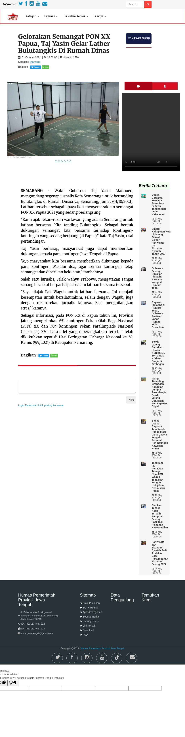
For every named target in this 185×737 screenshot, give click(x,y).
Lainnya (99, 16)
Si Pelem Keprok (75, 16)
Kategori (32, 16)
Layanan (51, 16)
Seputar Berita (91, 616)
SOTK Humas (90, 607)
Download (88, 630)
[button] (15, 135)
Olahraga (35, 61)
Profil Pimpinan (91, 603)
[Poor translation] (13, 683)
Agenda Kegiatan (92, 612)
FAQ (85, 634)
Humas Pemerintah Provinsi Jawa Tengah (102, 648)
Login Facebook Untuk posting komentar (41, 405)
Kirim (131, 399)
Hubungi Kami (91, 621)
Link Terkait (89, 625)
